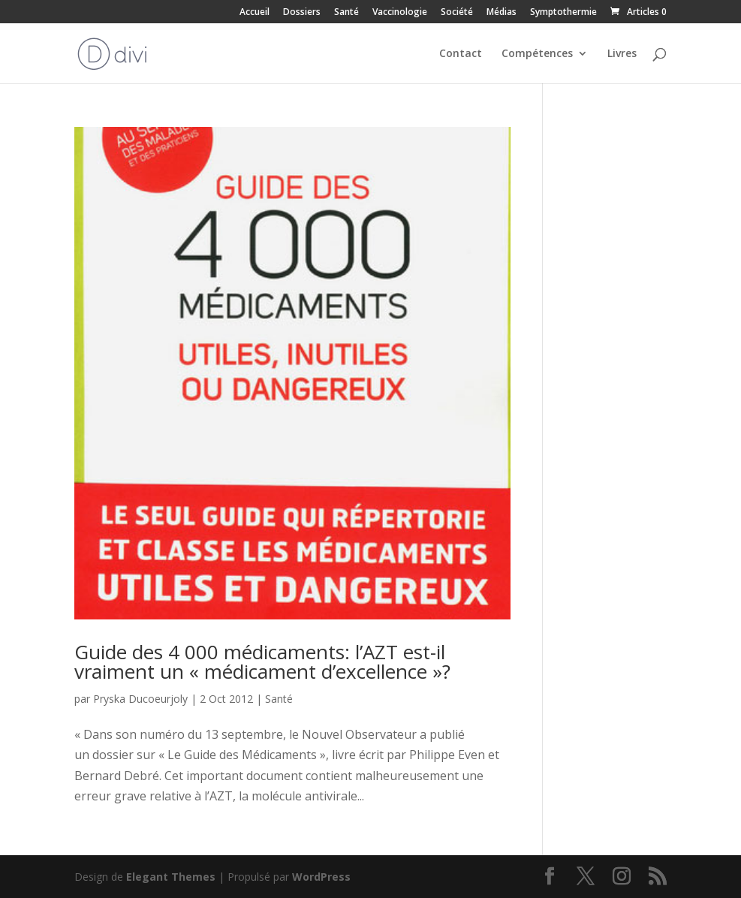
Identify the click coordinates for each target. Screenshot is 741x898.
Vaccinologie (399, 13)
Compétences (537, 54)
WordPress (321, 876)
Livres (622, 54)
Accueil (254, 13)
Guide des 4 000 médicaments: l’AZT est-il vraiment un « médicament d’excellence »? (262, 661)
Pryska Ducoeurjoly (140, 699)
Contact (460, 54)
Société (457, 13)
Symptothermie (563, 13)
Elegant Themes (170, 876)
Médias (501, 13)
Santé (346, 13)
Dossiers (302, 13)
